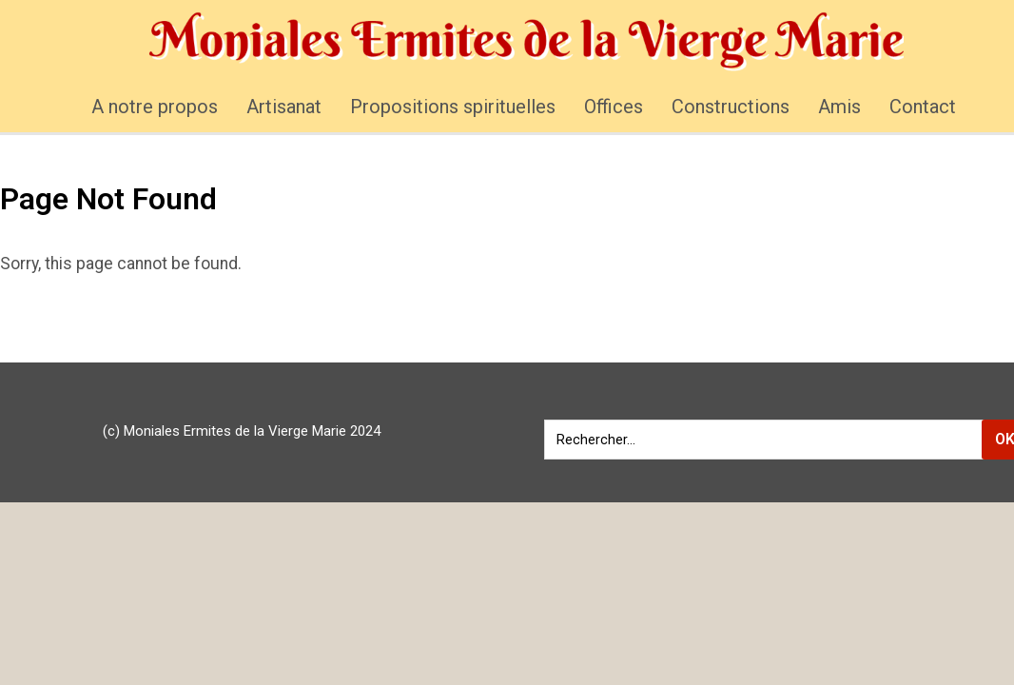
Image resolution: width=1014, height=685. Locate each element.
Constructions (731, 106)
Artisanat (284, 106)
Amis (839, 106)
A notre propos (154, 106)
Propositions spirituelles (453, 106)
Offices (613, 106)
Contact (922, 106)
